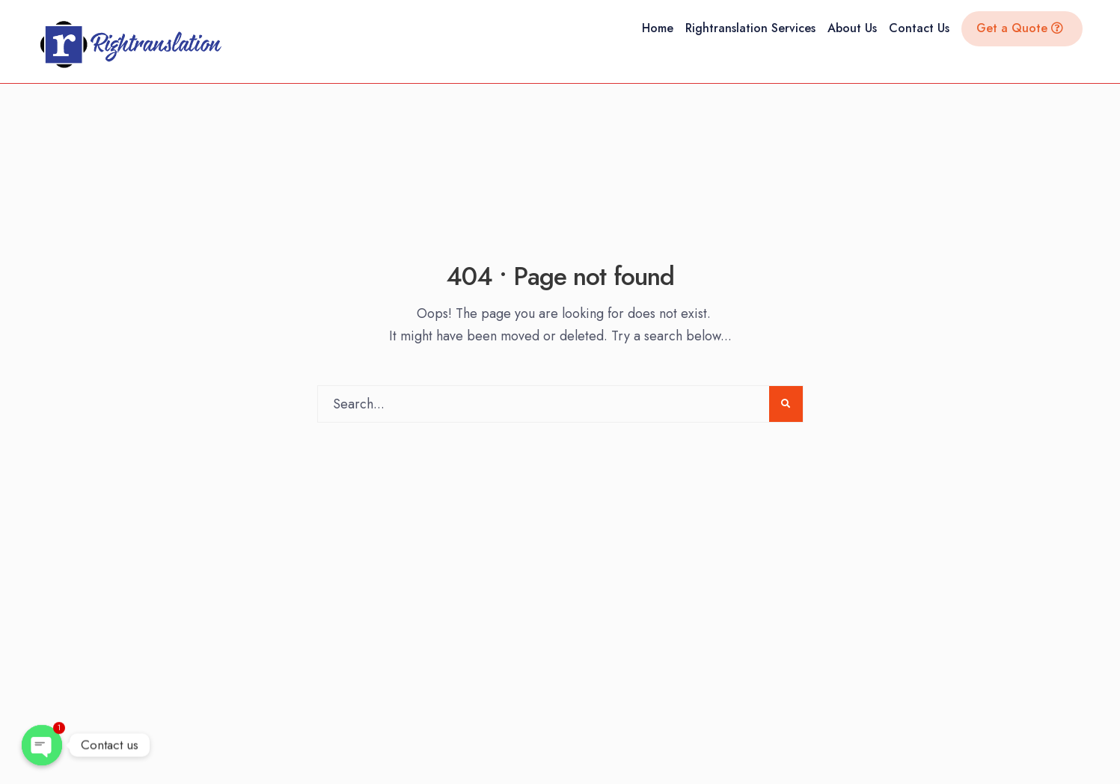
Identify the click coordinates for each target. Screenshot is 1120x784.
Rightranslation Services (750, 28)
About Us (852, 28)
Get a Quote (1019, 28)
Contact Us (919, 28)
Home (657, 28)
